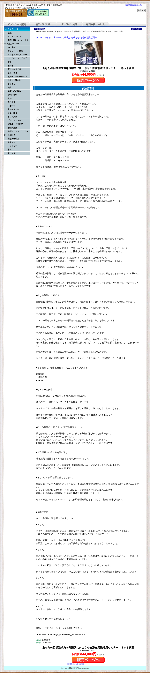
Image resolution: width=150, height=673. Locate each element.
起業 (10, 33)
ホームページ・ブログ (17, 58)
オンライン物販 (69, 24)
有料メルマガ (43, 24)
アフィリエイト (14, 36)
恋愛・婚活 (12, 128)
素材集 (10, 66)
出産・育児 (12, 73)
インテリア (12, 146)
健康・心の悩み (14, 91)
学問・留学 (12, 95)
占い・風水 (12, 117)
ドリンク (11, 153)
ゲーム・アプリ (14, 120)
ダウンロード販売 (17, 24)
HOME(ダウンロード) (45, 31)
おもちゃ (11, 142)
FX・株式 (12, 47)
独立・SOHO (13, 44)
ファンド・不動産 (15, 51)
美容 (10, 87)
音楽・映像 (12, 113)
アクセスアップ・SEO (17, 55)
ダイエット (12, 84)
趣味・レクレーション (17, 76)
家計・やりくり (14, 69)
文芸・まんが (13, 109)
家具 (10, 150)
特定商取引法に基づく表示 (133, 5)
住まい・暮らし (14, 80)
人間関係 (11, 135)
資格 (10, 98)
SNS (10, 62)
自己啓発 (11, 102)
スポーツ (11, 106)
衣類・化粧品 (13, 139)
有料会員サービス (95, 24)
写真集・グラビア (15, 124)
